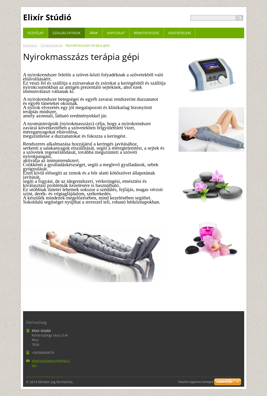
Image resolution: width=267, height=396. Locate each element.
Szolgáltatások (51, 45)
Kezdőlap (30, 45)
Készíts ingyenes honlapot (195, 382)
